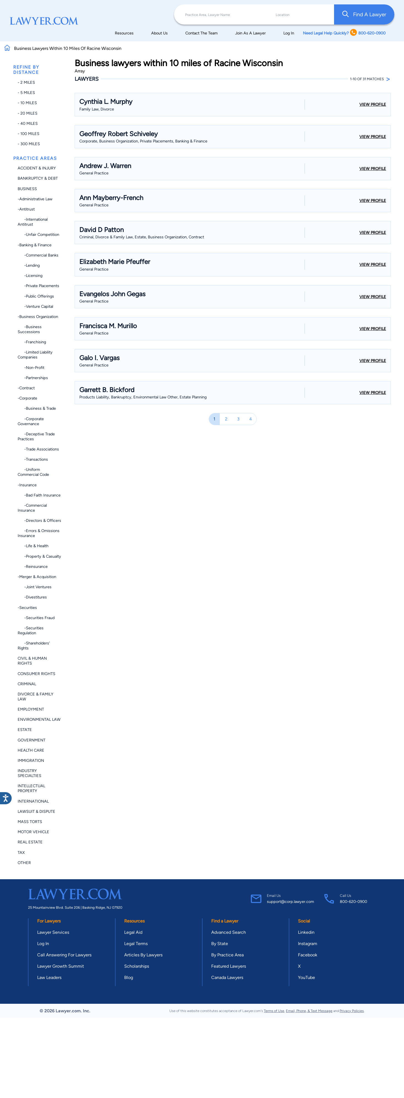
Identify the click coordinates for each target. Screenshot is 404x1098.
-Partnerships (33, 377)
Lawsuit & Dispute (36, 811)
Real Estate (30, 842)
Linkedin (306, 932)
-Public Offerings (36, 296)
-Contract (26, 387)
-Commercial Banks (38, 255)
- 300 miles (29, 143)
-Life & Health (33, 545)
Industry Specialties (29, 773)
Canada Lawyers (227, 977)
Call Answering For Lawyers (64, 954)
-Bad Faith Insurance (39, 495)
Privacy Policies (352, 1011)
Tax (21, 852)
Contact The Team (201, 33)
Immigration (31, 760)
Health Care (31, 750)
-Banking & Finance (34, 244)
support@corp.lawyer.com (290, 901)
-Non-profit (31, 367)
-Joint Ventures (34, 586)
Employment (31, 709)
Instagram (307, 943)
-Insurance (27, 484)
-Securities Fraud (36, 617)
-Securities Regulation (31, 630)
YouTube (306, 977)
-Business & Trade (37, 408)
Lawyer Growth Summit (60, 966)
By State (219, 943)
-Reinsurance (33, 566)
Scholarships (136, 966)
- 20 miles (27, 113)
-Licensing (30, 275)
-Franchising (32, 341)
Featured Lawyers (228, 966)
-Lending (29, 265)
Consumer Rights (36, 673)
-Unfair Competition (38, 234)
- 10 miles (27, 102)
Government (31, 740)
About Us (159, 33)
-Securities (27, 607)
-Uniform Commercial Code (33, 472)
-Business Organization (38, 316)
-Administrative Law (35, 198)
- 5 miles (26, 92)
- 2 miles (26, 82)
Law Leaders (49, 977)
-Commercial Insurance (32, 508)
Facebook (307, 954)
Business (27, 188)
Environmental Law (39, 719)
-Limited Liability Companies (35, 355)
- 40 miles (28, 123)
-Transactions (33, 459)
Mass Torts (30, 821)
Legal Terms (136, 943)
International (33, 801)
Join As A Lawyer (250, 33)
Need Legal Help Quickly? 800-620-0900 (344, 33)
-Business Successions (30, 329)
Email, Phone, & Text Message (309, 1011)
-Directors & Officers (39, 520)
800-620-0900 (353, 901)
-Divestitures (32, 597)
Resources (124, 33)
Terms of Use (274, 1011)
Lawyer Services (53, 932)
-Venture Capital (35, 306)
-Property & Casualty (39, 556)
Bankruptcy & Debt (38, 178)
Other (24, 862)
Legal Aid (133, 932)
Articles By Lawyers (143, 954)
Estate (25, 729)
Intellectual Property (31, 788)
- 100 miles (28, 133)
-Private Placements (38, 285)
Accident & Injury (37, 168)
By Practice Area (227, 954)
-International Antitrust (33, 222)
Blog (128, 977)
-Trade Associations (38, 449)
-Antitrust (26, 209)
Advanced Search (228, 932)
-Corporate (27, 398)
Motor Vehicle (33, 831)
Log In (288, 33)
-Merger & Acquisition (37, 576)
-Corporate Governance (31, 421)
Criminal (27, 683)
